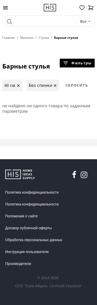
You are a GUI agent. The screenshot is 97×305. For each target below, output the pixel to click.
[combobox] (85, 21)
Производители (18, 264)
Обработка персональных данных (33, 240)
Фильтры (77, 63)
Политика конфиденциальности (32, 192)
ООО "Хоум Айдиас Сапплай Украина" (48, 285)
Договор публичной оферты (28, 228)
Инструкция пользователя (27, 252)
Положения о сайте (21, 216)
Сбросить (76, 85)
